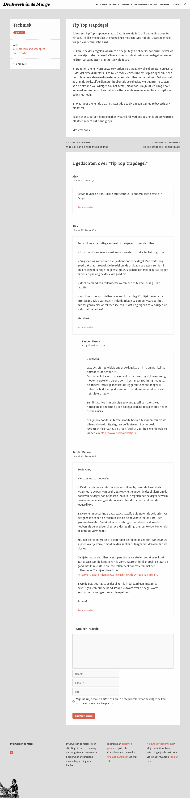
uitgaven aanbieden (117, 756)
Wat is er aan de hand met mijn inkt (87, 144)
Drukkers (127, 4)
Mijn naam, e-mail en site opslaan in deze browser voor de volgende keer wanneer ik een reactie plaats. (121, 701)
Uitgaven (114, 4)
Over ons (177, 4)
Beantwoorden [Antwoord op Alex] (85, 207)
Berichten (101, 4)
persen (20, 32)
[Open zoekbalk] (184, 4)
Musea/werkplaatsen (145, 4)
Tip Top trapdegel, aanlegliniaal (161, 144)
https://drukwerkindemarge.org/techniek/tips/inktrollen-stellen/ (117, 574)
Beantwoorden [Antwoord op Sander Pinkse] (85, 610)
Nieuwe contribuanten (159, 743)
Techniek (164, 4)
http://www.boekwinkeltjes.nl (119, 433)
